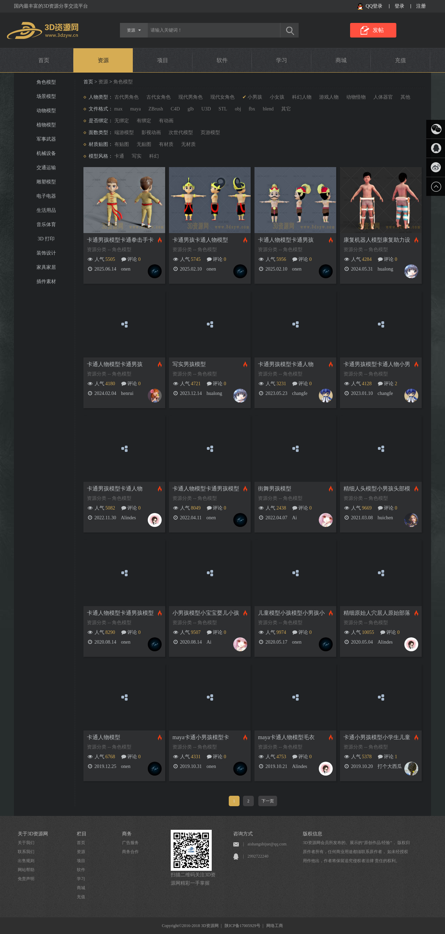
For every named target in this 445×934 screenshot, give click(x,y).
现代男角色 (190, 97)
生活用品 (46, 210)
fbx (252, 108)
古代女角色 (158, 97)
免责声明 (26, 878)
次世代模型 (181, 132)
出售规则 (26, 860)
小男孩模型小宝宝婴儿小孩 (205, 613)
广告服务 (130, 842)
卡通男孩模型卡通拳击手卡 (120, 240)
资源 (103, 60)
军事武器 (46, 139)
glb (190, 108)
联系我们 (26, 851)
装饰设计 (46, 253)
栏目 (82, 833)
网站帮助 (26, 869)
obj (238, 108)
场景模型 (46, 96)
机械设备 (46, 153)
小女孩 (277, 97)
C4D (175, 108)
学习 (281, 60)
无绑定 (121, 120)
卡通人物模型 (103, 737)
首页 (43, 60)
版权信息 (312, 833)
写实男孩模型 (189, 364)
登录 (399, 6)
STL (223, 108)
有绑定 (144, 120)
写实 (136, 156)
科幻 (154, 156)
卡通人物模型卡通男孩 (286, 240)
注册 (421, 6)
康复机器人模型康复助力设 (376, 240)
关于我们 (26, 842)
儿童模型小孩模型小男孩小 (291, 613)
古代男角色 (126, 97)
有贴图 (121, 144)
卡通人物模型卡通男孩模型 (205, 488)
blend (268, 108)
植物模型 (46, 124)
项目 (162, 60)
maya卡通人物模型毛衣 (286, 737)
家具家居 (46, 267)
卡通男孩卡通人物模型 (200, 240)
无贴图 (144, 144)
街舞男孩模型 (274, 488)
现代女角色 (222, 97)
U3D (206, 108)
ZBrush (155, 108)
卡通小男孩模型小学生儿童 (376, 737)
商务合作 (130, 851)
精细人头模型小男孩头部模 (376, 488)
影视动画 (151, 132)
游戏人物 (329, 97)
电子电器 (46, 196)
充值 (400, 60)
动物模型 (46, 110)
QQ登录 (374, 6)
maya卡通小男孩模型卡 (200, 737)
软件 (222, 60)
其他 (405, 97)
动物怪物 (356, 97)
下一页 (267, 801)
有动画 (166, 120)
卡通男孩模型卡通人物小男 (376, 364)
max (118, 108)
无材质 (188, 144)
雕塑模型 (46, 181)
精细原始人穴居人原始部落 (376, 613)
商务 (127, 833)
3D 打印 (46, 238)
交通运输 (46, 167)
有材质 (166, 144)
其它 (286, 108)
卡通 (119, 156)
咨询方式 (243, 833)
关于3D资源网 (33, 833)
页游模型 (210, 132)
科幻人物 (302, 97)
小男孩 (255, 97)
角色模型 (46, 82)
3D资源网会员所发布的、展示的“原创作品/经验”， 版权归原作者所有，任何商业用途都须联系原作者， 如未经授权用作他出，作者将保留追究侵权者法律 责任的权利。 (356, 851)
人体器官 (383, 97)
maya (135, 108)
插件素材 (46, 281)
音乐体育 (46, 224)
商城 (341, 60)
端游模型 (124, 132)
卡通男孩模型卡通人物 (286, 364)
